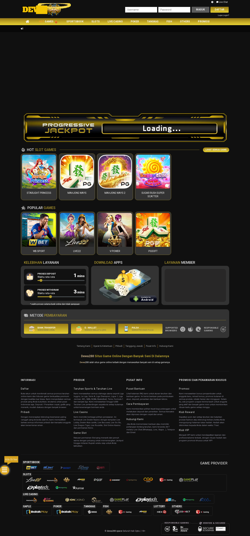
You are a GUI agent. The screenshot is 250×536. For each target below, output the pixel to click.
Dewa (82, 362)
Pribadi (118, 346)
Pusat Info (151, 346)
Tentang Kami (83, 346)
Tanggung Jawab (134, 346)
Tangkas (153, 21)
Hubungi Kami (166, 346)
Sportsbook (75, 21)
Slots (95, 21)
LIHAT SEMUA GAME (216, 150)
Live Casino (115, 21)
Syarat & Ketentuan (102, 346)
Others (185, 21)
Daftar (219, 9)
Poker (135, 21)
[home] (27, 21)
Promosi (204, 21)
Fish (169, 21)
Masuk (200, 9)
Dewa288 (87, 356)
